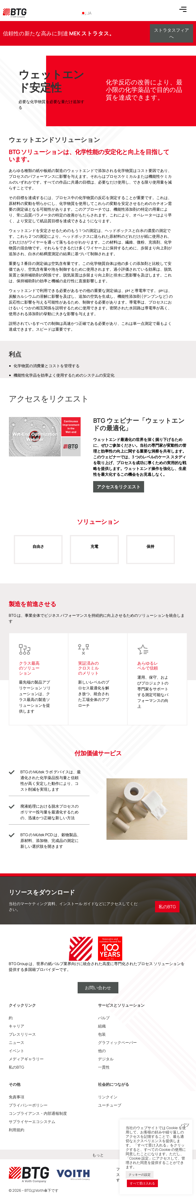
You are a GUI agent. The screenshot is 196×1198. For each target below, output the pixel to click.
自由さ (38, 551)
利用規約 (16, 1129)
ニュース (16, 1042)
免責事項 (16, 1097)
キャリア (16, 1026)
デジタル (106, 1059)
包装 (102, 1034)
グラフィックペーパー (117, 1042)
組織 (102, 1026)
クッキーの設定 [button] (140, 1174)
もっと (98, 1155)
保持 (150, 551)
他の (102, 1050)
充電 (94, 551)
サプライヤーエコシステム (32, 1121)
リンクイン (107, 1097)
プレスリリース (22, 1034)
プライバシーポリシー (28, 1105)
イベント (16, 1050)
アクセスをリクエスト (118, 487)
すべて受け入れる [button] (142, 1183)
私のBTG (16, 1067)
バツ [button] (185, 1125)
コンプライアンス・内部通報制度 (38, 1113)
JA (85, 13)
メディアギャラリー (26, 1059)
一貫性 (104, 1067)
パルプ (104, 1017)
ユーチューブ (109, 1105)
